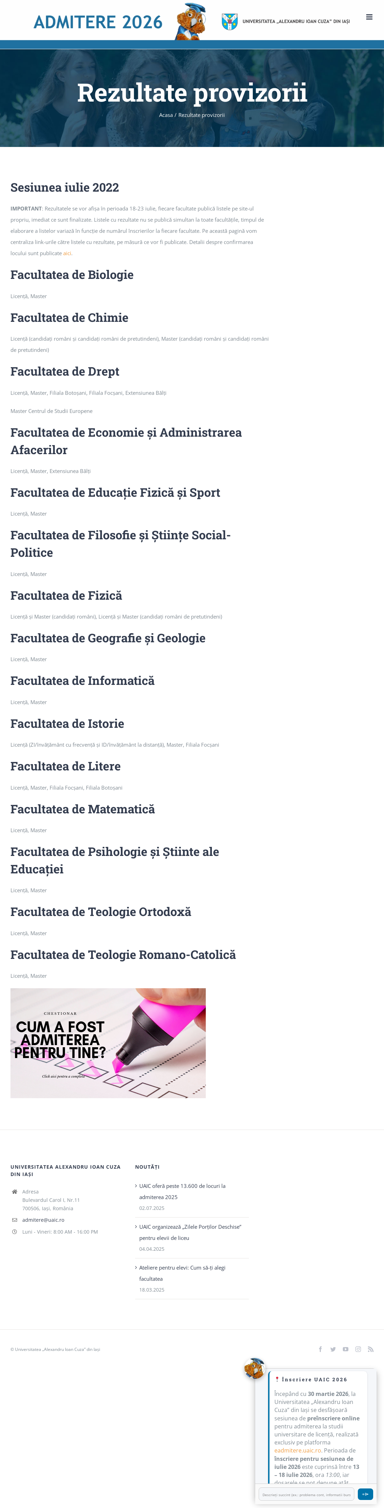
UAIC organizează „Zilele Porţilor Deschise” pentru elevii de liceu (190, 1232)
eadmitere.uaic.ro (297, 1450)
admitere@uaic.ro (43, 1220)
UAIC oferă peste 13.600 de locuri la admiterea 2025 (182, 1191)
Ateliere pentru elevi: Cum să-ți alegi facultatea (182, 1273)
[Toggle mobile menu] (370, 17)
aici (67, 253)
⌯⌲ (365, 1493)
